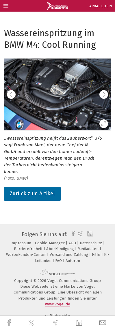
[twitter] (32, 323)
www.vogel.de (57, 304)
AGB (72, 242)
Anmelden (100, 5)
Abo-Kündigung (60, 248)
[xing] (56, 323)
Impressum (21, 242)
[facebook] (10, 322)
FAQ (59, 260)
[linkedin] (79, 323)
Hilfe (96, 254)
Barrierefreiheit (29, 248)
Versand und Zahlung (69, 254)
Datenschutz (91, 242)
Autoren (73, 260)
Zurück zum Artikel (32, 193)
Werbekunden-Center (26, 254)
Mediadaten (89, 248)
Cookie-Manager (50, 242)
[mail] (103, 322)
